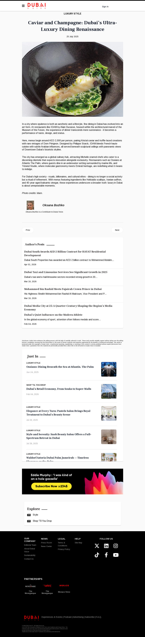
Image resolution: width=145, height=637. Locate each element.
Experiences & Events (52, 617)
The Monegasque (30, 592)
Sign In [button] (105, 6)
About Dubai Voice (29, 550)
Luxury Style (72, 13)
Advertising (78, 617)
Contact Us (29, 559)
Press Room (46, 543)
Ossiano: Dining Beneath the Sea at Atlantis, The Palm (60, 367)
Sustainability (29, 555)
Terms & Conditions (62, 544)
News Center (46, 546)
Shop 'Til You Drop (36, 385)
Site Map (78, 543)
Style (35, 515)
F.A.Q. (99, 617)
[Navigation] (23, 6)
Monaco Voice (64, 592)
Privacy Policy (64, 549)
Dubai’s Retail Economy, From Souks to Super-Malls (58, 389)
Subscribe (89, 617)
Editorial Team (30, 545)
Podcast (68, 617)
